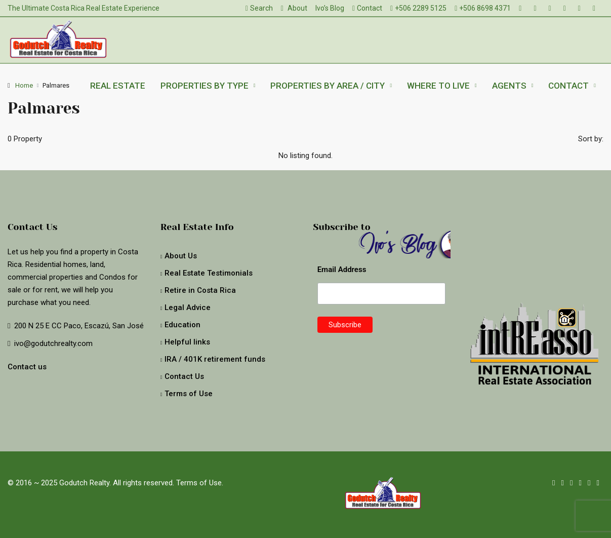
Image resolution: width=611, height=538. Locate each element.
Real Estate (117, 86)
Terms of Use (189, 393)
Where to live (438, 86)
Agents (509, 86)
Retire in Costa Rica (200, 290)
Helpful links (187, 342)
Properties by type (204, 86)
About (294, 8)
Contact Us (184, 376)
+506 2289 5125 (418, 8)
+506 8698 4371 (483, 8)
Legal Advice (188, 307)
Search (259, 8)
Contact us (27, 366)
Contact (367, 8)
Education (182, 324)
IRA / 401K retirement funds (215, 359)
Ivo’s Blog (329, 8)
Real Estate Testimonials (209, 273)
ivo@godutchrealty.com (53, 343)
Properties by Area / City (327, 86)
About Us (181, 255)
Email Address (341, 269)
